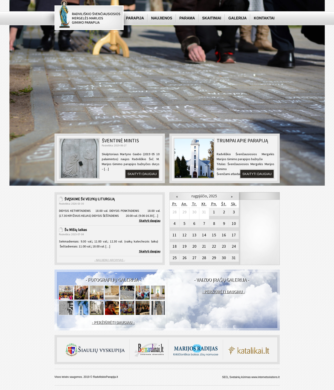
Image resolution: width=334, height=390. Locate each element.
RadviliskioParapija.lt (105, 376)
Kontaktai (264, 18)
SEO (225, 377)
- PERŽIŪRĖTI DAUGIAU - (112, 322)
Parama (187, 18)
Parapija (135, 18)
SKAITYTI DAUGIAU (257, 174)
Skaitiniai (211, 18)
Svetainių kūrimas (240, 377)
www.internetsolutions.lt (265, 377)
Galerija (237, 18)
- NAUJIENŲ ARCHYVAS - (109, 260)
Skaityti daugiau (142, 174)
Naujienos (161, 18)
